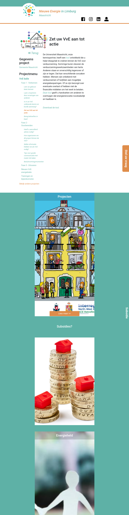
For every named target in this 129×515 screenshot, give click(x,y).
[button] (83, 19)
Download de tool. (51, 107)
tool (67, 57)
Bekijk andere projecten (29, 184)
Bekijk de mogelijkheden (64, 428)
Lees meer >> (64, 313)
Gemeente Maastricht (28, 67)
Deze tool (47, 92)
